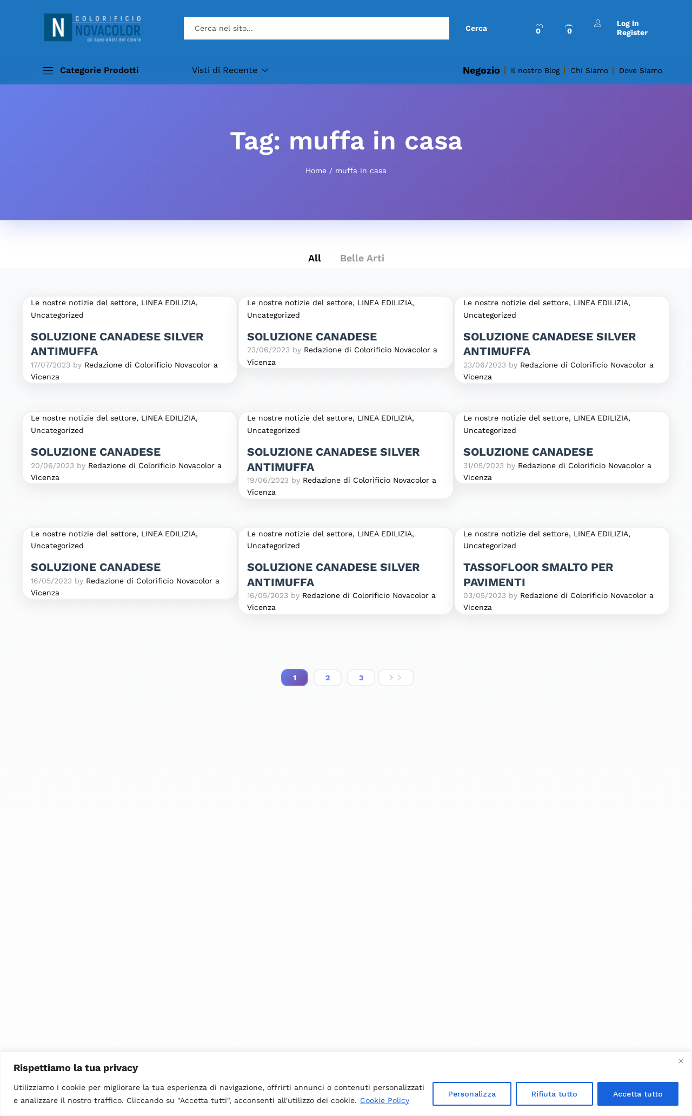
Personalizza (472, 1093)
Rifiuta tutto (554, 1093)
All (314, 258)
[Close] (680, 1060)
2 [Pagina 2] (327, 677)
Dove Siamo (640, 70)
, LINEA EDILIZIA (166, 302)
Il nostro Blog (535, 70)
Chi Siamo (589, 70)
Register (632, 32)
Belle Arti (362, 258)
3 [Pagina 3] (361, 677)
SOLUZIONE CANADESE (312, 336)
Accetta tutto (638, 1093)
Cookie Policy (384, 1100)
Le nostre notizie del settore (83, 302)
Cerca (476, 28)
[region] (346, 1084)
